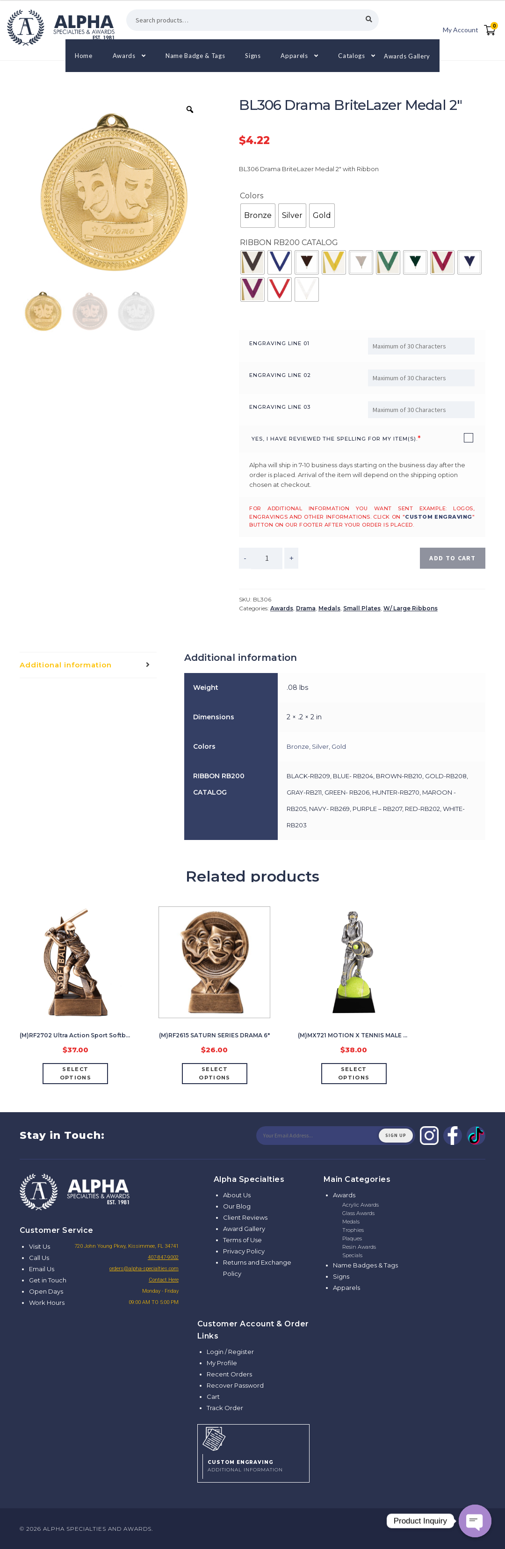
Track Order (225, 1407)
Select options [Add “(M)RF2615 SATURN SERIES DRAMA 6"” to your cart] (214, 1073)
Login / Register (230, 1351)
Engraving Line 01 (279, 343)
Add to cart (452, 558)
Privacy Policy (244, 1251)
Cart (213, 1396)
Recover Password (235, 1385)
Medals (329, 608)
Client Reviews (245, 1217)
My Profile (222, 1363)
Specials (352, 1255)
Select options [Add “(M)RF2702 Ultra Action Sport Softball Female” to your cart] (75, 1073)
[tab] (88, 665)
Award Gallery (244, 1228)
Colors (251, 195)
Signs (252, 55)
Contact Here (164, 1280)
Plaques (352, 1238)
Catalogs (351, 55)
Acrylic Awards (360, 1205)
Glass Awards (358, 1213)
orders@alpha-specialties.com (144, 1269)
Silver (320, 746)
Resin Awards (359, 1247)
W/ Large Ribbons (410, 608)
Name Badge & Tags (195, 55)
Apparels (294, 55)
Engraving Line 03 (279, 407)
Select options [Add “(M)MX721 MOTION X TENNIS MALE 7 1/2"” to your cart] (353, 1073)
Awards (124, 55)
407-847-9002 (163, 1257)
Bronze (298, 746)
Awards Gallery (407, 55)
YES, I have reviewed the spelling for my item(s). (335, 438)
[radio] (258, 215)
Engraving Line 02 (280, 375)
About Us (237, 1195)
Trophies (353, 1230)
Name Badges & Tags (365, 1265)
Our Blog (237, 1206)
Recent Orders (229, 1374)
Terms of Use (242, 1240)
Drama (306, 608)
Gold (339, 746)
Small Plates (362, 608)
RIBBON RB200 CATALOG (289, 242)
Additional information (66, 664)
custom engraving (438, 517)
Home (84, 55)
